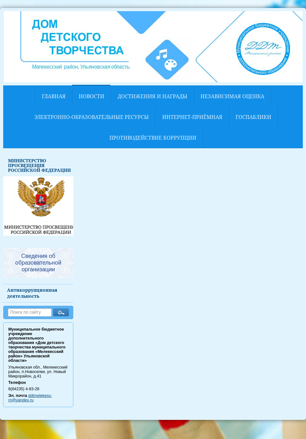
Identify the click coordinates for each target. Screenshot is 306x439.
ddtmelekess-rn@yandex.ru (30, 397)
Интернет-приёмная (192, 117)
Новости (91, 96)
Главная (54, 96)
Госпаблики (253, 117)
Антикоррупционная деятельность (32, 293)
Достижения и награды (152, 96)
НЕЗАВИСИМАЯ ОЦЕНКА (232, 96)
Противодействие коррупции (152, 137)
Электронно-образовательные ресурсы (91, 117)
